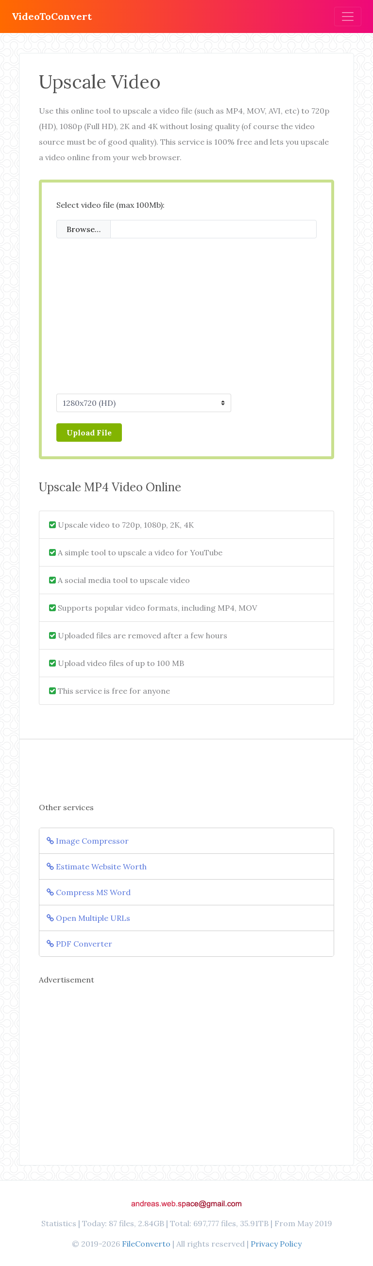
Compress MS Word (89, 892)
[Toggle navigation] (347, 16)
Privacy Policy (276, 1244)
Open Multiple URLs (88, 918)
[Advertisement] (186, 318)
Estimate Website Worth (97, 866)
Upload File (89, 432)
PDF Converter (79, 944)
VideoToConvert (52, 16)
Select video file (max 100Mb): (110, 205)
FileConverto (146, 1244)
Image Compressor (88, 841)
